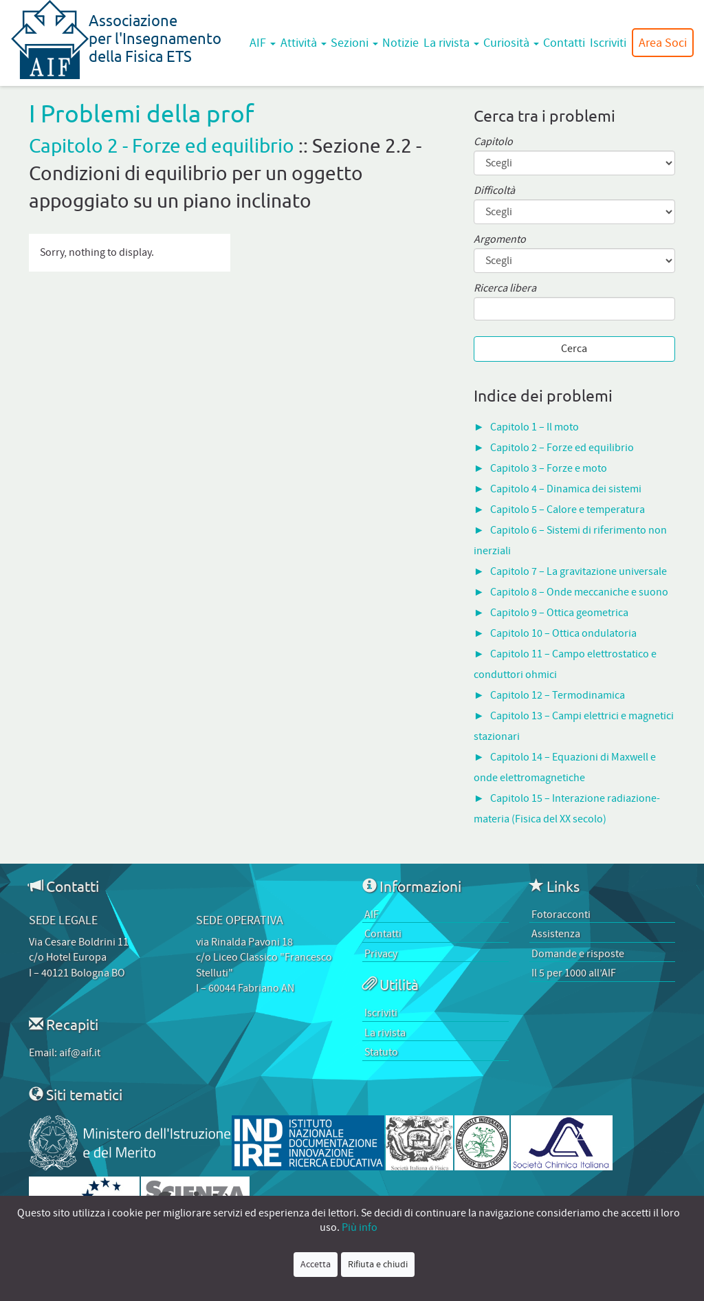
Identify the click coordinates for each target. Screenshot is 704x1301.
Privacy (380, 954)
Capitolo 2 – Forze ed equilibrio (562, 448)
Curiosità (511, 42)
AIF (263, 42)
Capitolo (493, 142)
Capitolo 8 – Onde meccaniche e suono (579, 592)
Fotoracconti (561, 914)
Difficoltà (494, 191)
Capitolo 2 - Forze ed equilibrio (161, 145)
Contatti (564, 42)
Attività (303, 42)
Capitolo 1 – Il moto (534, 427)
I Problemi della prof (141, 113)
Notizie (400, 42)
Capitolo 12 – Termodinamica (557, 695)
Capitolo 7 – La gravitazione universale (578, 571)
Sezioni (354, 42)
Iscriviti (608, 42)
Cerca (574, 349)
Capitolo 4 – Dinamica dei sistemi (565, 489)
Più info (359, 1227)
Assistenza (555, 934)
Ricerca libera (505, 288)
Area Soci (663, 42)
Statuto (381, 1052)
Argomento (500, 239)
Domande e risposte (577, 954)
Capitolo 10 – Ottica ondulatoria (563, 633)
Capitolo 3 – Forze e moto (548, 468)
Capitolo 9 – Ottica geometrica (559, 613)
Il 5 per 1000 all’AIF (573, 973)
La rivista (451, 42)
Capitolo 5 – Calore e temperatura (567, 509)
